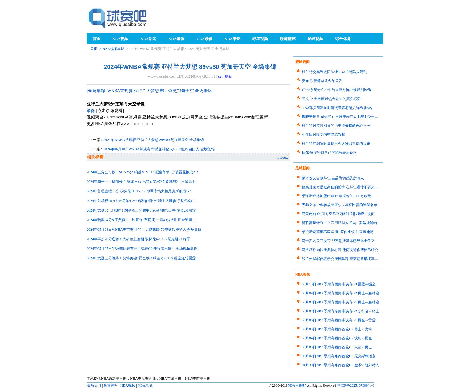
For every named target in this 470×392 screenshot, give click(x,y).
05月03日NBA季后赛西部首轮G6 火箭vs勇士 (337, 347)
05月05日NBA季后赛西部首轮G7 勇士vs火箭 (337, 329)
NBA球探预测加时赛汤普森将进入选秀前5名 (337, 108)
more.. (282, 157)
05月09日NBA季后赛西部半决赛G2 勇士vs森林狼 (340, 293)
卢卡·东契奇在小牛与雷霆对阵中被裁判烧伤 (336, 90)
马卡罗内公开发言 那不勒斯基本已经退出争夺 (338, 241)
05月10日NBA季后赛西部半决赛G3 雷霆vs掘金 (339, 284)
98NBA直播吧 (118, 18)
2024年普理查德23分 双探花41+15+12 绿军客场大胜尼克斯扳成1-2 (139, 191)
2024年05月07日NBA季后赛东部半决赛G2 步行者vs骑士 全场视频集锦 (142, 249)
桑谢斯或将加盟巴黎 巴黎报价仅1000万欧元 (336, 196)
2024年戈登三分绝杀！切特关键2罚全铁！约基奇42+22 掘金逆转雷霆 (141, 258)
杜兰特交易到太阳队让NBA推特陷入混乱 (334, 72)
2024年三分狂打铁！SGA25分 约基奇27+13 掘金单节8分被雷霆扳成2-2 (142, 172)
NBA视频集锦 (113, 49)
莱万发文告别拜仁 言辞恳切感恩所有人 (333, 178)
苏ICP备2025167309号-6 (355, 385)
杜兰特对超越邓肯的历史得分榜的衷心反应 (336, 126)
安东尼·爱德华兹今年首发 (322, 81)
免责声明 (110, 385)
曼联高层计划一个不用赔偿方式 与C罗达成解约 (339, 223)
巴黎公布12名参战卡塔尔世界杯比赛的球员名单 (339, 205)
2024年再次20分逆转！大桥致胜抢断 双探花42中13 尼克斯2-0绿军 (138, 239)
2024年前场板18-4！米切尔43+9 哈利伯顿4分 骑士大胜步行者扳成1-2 (141, 201)
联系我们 (94, 385)
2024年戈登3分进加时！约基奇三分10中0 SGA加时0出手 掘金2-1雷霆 (141, 210)
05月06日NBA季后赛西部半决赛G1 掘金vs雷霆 (339, 320)
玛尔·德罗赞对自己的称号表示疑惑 (329, 153)
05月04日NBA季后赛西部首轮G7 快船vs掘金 (337, 338)
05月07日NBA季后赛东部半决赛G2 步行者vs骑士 (340, 311)
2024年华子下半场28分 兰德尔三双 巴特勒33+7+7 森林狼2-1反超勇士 (141, 182)
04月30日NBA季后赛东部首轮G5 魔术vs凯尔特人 (340, 365)
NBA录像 (145, 385)
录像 (91, 110)
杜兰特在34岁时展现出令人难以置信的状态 (336, 144)
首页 (93, 49)
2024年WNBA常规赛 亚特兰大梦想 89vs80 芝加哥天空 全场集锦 (153, 140)
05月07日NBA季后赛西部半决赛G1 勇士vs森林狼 (340, 302)
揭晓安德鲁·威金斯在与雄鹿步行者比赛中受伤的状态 (343, 117)
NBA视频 (127, 385)
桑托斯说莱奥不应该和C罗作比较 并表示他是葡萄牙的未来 (348, 232)
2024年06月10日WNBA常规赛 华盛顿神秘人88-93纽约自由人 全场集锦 (159, 149)
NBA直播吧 (297, 385)
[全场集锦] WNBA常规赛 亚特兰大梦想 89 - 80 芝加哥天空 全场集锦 (149, 91)
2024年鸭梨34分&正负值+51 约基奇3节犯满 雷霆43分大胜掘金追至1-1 (142, 220)
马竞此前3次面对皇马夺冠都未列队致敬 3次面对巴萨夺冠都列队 (352, 214)
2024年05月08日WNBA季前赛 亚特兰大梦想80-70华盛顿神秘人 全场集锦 (144, 229)
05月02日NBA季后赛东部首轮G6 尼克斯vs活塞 (339, 356)
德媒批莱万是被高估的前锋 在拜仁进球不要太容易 (342, 187)
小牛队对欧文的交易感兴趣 (323, 135)
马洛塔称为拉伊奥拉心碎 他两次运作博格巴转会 (340, 250)
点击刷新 (225, 76)
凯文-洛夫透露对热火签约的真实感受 (331, 99)
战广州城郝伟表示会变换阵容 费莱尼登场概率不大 (342, 259)
